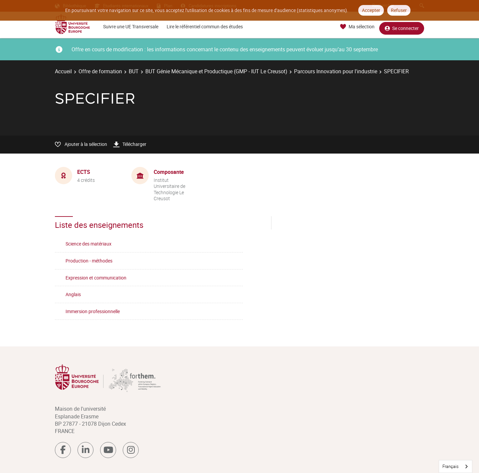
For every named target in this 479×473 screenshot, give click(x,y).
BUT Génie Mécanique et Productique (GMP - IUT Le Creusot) (216, 71)
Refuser (399, 10)
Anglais (73, 294)
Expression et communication (96, 277)
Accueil (63, 71)
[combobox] (455, 466)
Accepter (371, 10)
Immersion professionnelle (93, 311)
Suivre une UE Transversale (130, 26)
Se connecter (402, 27)
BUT (134, 71)
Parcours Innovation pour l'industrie (335, 71)
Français (450, 466)
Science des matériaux (88, 243)
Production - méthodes (89, 260)
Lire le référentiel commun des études (205, 26)
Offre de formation (100, 71)
